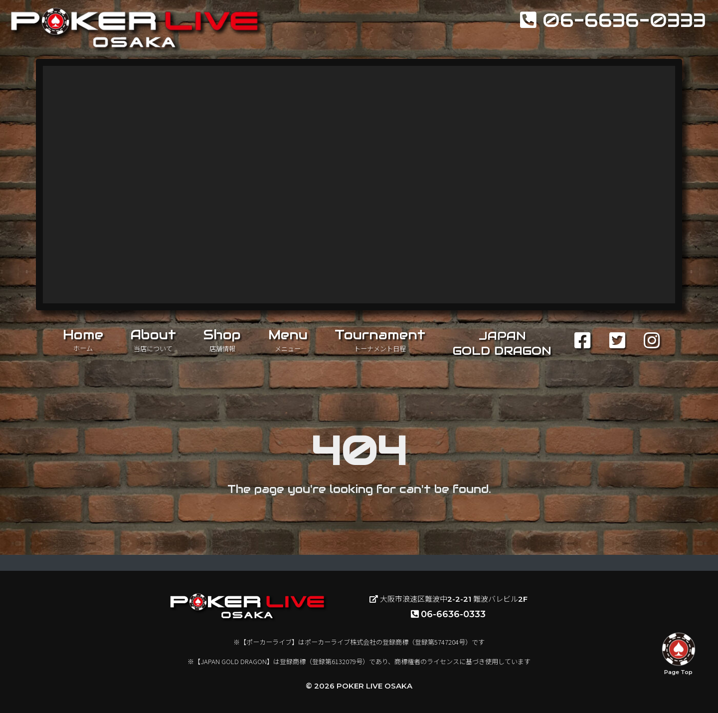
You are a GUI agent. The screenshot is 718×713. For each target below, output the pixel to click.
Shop (222, 339)
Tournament (380, 339)
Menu (288, 339)
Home (83, 339)
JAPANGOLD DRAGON (502, 343)
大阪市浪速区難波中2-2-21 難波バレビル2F (448, 599)
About (153, 339)
